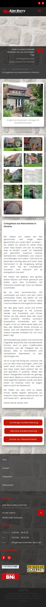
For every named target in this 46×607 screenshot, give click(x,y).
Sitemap (23, 601)
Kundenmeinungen (20, 69)
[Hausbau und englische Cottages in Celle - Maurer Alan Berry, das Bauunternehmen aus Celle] (14, 12)
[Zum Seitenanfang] (41, 513)
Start (4, 69)
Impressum (7, 476)
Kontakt (5, 468)
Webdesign (14, 593)
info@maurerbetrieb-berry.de (26, 542)
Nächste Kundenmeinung (23, 430)
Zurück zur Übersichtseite (23, 439)
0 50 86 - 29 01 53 (20, 532)
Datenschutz (7, 485)
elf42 (25, 593)
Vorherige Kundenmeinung (24, 422)
